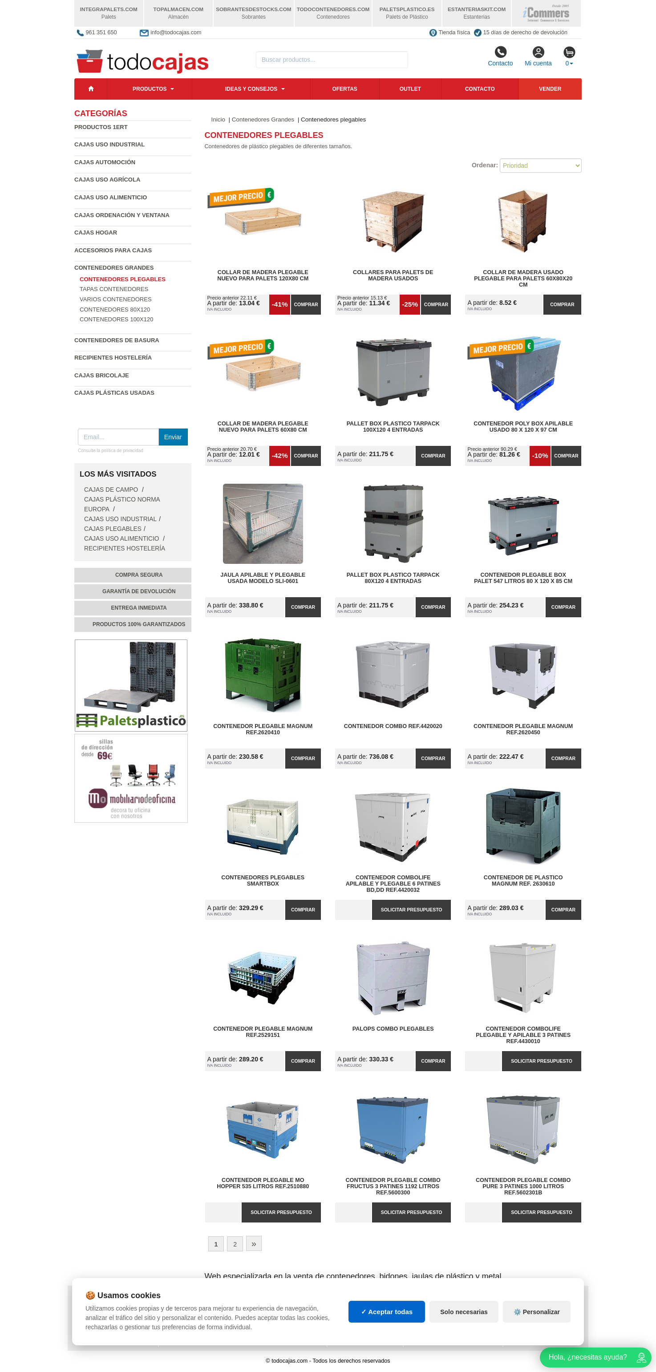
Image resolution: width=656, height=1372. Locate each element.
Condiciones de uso (107, 1310)
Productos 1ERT (101, 127)
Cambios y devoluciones (114, 1318)
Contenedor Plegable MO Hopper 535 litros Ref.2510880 (263, 1183)
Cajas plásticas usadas (114, 392)
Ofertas (344, 89)
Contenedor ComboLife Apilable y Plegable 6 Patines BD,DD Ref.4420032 (393, 883)
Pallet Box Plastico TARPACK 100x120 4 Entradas (393, 427)
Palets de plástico (538, 1318)
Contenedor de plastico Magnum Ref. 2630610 (523, 880)
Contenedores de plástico (451, 1310)
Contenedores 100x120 (116, 319)
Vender (550, 89)
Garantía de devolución (139, 591)
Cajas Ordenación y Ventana (122, 215)
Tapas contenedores (114, 289)
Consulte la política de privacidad (110, 450)
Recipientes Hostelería (113, 357)
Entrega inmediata (139, 608)
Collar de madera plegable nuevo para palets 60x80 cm (263, 427)
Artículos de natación (544, 1310)
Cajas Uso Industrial (109, 144)
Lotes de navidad (436, 1327)
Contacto (500, 56)
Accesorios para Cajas (113, 250)
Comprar (306, 304)
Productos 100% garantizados (139, 624)
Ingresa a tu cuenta (196, 1318)
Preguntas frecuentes (201, 1310)
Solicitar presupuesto (411, 909)
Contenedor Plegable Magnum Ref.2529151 (262, 1032)
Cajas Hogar (95, 232)
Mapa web (180, 1301)
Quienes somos (100, 1336)
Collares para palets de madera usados (393, 275)
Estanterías (352, 1310)
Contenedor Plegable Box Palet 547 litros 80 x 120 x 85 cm (523, 578)
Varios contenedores (116, 299)
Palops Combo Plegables (393, 1029)
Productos (149, 89)
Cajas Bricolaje (101, 375)
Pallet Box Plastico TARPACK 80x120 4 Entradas (393, 578)
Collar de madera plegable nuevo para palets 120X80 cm (262, 275)
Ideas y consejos (251, 89)
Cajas (343, 1301)
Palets (420, 1301)
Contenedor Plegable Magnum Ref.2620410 (262, 729)
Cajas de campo (112, 489)
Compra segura (139, 575)
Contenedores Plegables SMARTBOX (262, 880)
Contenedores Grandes (114, 267)
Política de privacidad (111, 1301)
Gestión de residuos (365, 1327)
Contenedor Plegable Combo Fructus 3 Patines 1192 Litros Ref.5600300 (393, 1186)
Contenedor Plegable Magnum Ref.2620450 (523, 729)
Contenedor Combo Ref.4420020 (393, 726)
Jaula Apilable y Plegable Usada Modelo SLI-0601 (262, 578)
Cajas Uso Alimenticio (110, 197)
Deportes (524, 1301)
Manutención (354, 1318)
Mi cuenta (538, 56)
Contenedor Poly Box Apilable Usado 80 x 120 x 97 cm (523, 427)
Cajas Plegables (113, 529)
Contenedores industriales (453, 1318)
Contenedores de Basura (116, 340)
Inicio (218, 119)
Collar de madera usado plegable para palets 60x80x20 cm (523, 278)
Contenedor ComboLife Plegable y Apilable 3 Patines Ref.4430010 (523, 1035)
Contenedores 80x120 (115, 309)
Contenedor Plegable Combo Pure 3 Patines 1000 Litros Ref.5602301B (523, 1186)
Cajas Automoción (104, 162)
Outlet (410, 89)
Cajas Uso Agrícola (107, 179)
